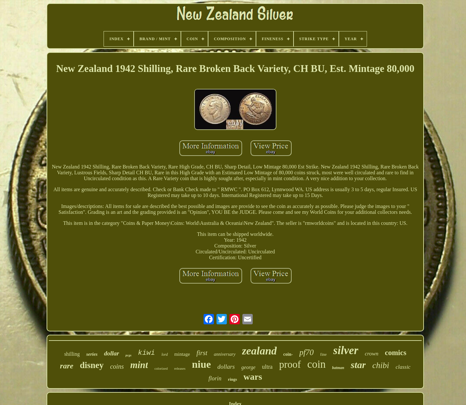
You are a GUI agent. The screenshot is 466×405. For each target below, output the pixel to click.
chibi (380, 365)
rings (232, 379)
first (201, 353)
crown (371, 354)
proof (290, 364)
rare (66, 366)
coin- (288, 354)
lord (164, 354)
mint (139, 365)
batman (338, 367)
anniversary (225, 354)
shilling (72, 354)
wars (252, 377)
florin (214, 378)
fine (323, 354)
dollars (226, 366)
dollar (111, 353)
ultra (267, 367)
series (91, 354)
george (248, 367)
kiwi (146, 353)
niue (201, 364)
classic (402, 367)
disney (92, 365)
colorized (161, 368)
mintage (182, 354)
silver (346, 350)
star (358, 364)
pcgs (128, 355)
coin (316, 364)
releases (179, 368)
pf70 (306, 352)
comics (395, 353)
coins (117, 366)
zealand (259, 351)
